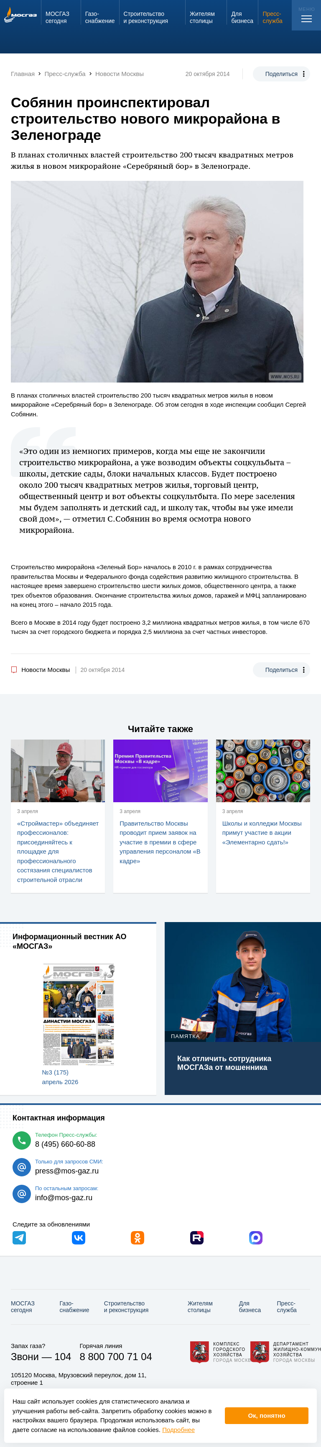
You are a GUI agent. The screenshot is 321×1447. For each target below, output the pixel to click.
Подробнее (178, 1429)
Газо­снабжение (74, 1307)
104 (62, 1356)
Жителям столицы (200, 1307)
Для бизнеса (250, 1307)
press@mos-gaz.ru (67, 1171)
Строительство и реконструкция (126, 1307)
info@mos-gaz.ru (63, 1198)
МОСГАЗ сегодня (23, 1307)
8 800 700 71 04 (115, 1356)
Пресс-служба (287, 1307)
